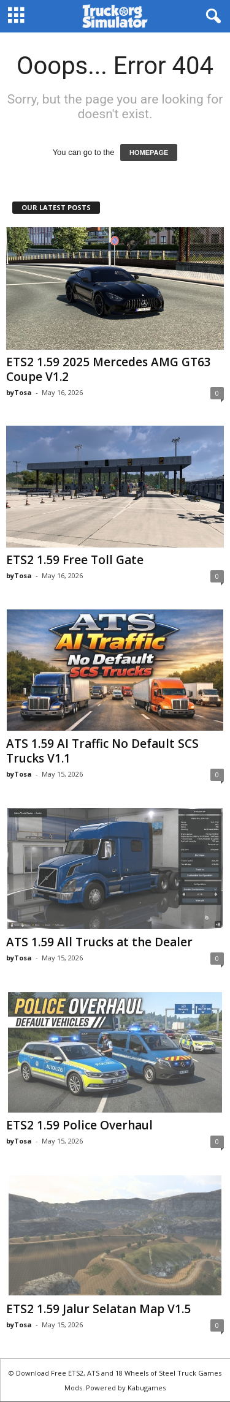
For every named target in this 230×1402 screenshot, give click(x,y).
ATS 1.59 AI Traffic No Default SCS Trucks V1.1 (102, 751)
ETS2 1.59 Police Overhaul (79, 1125)
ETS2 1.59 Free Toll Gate (75, 560)
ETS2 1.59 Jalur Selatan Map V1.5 (98, 1309)
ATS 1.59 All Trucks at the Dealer (99, 942)
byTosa (19, 392)
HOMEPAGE (148, 152)
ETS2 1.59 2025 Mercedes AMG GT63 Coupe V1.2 (108, 369)
